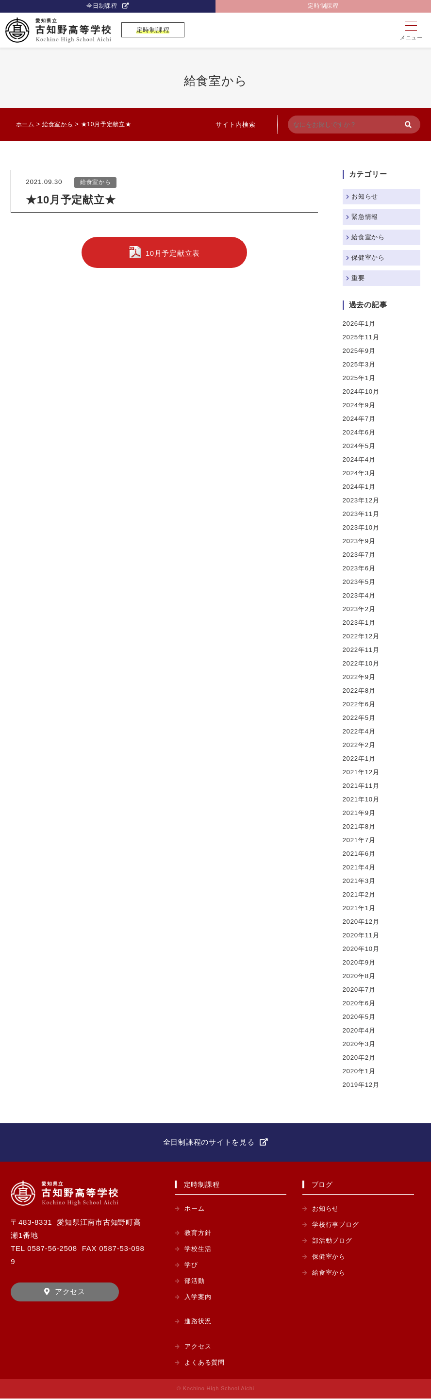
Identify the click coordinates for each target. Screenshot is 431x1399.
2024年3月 (360, 473)
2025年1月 (360, 378)
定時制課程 (323, 6)
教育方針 (198, 1233)
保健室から (369, 257)
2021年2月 (360, 894)
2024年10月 (362, 391)
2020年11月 (362, 935)
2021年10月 (362, 799)
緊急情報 (365, 216)
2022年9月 (360, 677)
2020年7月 (360, 989)
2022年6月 (360, 704)
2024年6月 (360, 432)
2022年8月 (360, 690)
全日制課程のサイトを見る (209, 1142)
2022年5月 (360, 717)
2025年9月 (360, 350)
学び (191, 1265)
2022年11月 (362, 649)
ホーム (195, 1209)
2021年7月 (360, 840)
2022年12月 (362, 636)
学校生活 (198, 1249)
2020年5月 (360, 1016)
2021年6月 (360, 853)
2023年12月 (362, 500)
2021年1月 (360, 908)
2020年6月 (360, 1003)
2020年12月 (362, 921)
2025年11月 (362, 337)
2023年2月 (360, 609)
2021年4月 (360, 867)
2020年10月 (362, 948)
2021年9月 (360, 812)
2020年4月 (360, 1030)
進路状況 (198, 1321)
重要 (358, 278)
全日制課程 (101, 6)
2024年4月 (360, 459)
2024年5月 (360, 446)
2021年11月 (362, 785)
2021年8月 (360, 826)
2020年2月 (360, 1057)
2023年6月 (360, 568)
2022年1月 (360, 758)
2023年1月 (360, 622)
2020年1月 (360, 1071)
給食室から (95, 182)
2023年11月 (362, 513)
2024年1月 (360, 486)
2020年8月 (360, 976)
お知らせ (365, 196)
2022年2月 (360, 745)
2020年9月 (360, 962)
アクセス (70, 1292)
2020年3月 (360, 1044)
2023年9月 (360, 541)
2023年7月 (360, 554)
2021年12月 (362, 772)
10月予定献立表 (173, 254)
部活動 (195, 1281)
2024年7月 (360, 418)
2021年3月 (360, 880)
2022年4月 (360, 731)
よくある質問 (206, 1362)
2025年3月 (360, 364)
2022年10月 (362, 663)
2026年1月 (360, 323)
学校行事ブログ (337, 1225)
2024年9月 (360, 405)
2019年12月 (362, 1084)
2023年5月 (360, 581)
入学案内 (198, 1297)
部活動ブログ (333, 1241)
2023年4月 (360, 595)
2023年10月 (362, 527)
